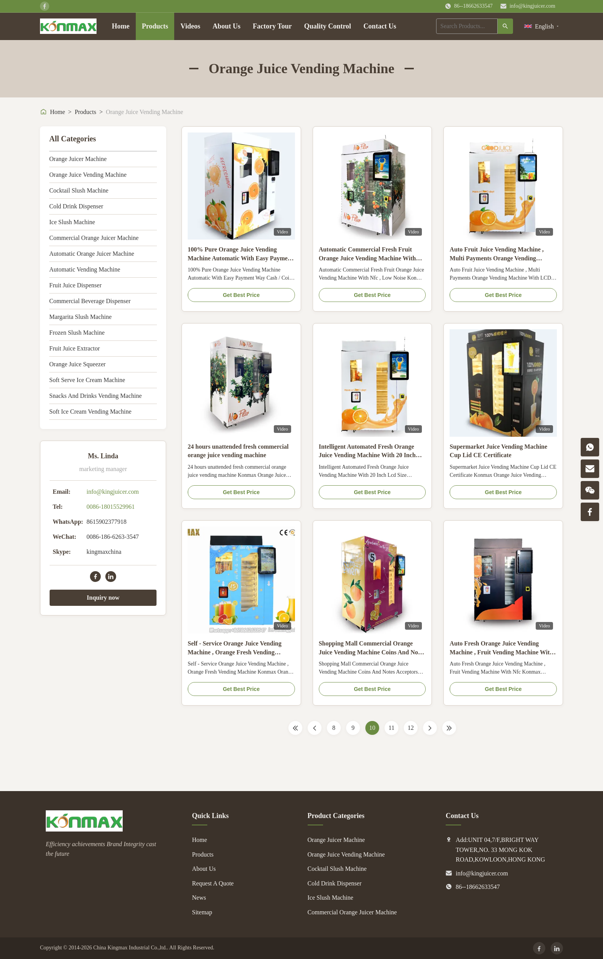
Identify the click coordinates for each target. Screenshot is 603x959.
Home (121, 26)
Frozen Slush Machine (77, 332)
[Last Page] (449, 728)
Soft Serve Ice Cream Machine (87, 380)
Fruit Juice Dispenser (75, 285)
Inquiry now (103, 597)
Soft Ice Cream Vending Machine (90, 411)
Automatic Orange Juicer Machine (91, 253)
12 (411, 727)
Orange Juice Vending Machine (88, 174)
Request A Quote (212, 883)
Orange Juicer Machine (78, 159)
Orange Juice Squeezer (77, 364)
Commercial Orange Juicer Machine (93, 238)
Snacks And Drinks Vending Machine (95, 395)
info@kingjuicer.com (532, 6)
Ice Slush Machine (72, 222)
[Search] (505, 26)
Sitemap (202, 912)
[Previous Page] (314, 728)
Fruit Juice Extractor (74, 348)
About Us (227, 26)
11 (391, 727)
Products (155, 26)
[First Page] (295, 728)
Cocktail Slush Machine (78, 190)
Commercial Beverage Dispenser (89, 301)
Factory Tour (272, 26)
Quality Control (327, 26)
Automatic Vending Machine (84, 269)
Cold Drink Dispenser (76, 206)
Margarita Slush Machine (80, 317)
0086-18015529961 (111, 506)
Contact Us (379, 26)
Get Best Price (241, 295)
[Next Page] (430, 728)
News (199, 897)
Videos (190, 26)
